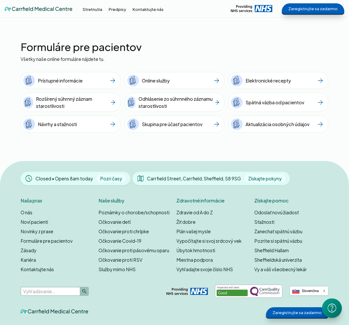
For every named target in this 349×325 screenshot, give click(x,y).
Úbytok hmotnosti (195, 250)
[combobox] (309, 291)
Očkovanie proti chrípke (123, 231)
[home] (38, 8)
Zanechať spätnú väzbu (278, 231)
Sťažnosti (264, 222)
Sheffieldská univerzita (278, 260)
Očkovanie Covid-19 (119, 241)
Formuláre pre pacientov (47, 241)
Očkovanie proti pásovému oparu (133, 250)
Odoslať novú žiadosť (276, 212)
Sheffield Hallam (271, 250)
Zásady (28, 250)
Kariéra (28, 260)
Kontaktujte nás (37, 269)
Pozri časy (111, 178)
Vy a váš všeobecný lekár (280, 269)
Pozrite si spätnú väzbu (278, 241)
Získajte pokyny (265, 178)
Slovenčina (305, 291)
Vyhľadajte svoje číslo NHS (204, 269)
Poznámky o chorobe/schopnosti (134, 212)
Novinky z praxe (37, 231)
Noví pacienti (34, 222)
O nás (26, 212)
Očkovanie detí (114, 222)
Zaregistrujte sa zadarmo (313, 8)
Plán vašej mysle (193, 231)
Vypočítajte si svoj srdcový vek (209, 241)
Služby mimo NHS (117, 269)
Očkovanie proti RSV (120, 260)
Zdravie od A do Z (194, 212)
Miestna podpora (194, 260)
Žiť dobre (186, 222)
